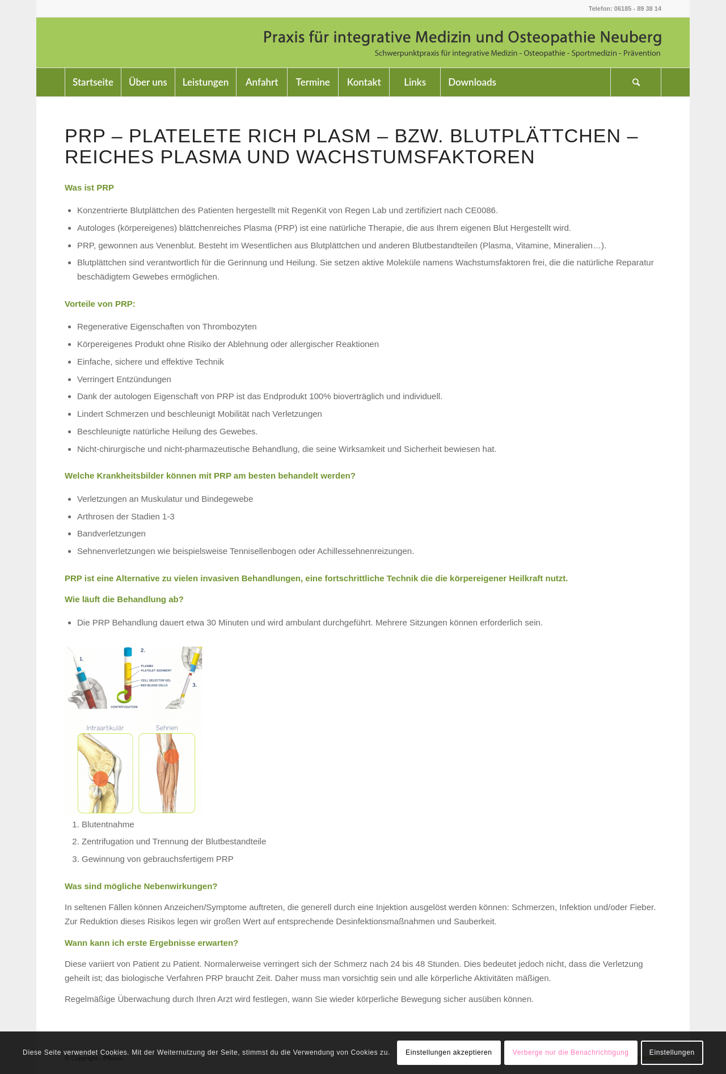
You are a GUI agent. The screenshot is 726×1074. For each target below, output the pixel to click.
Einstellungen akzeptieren (449, 1052)
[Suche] (635, 82)
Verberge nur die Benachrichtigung (571, 1052)
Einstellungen (672, 1052)
